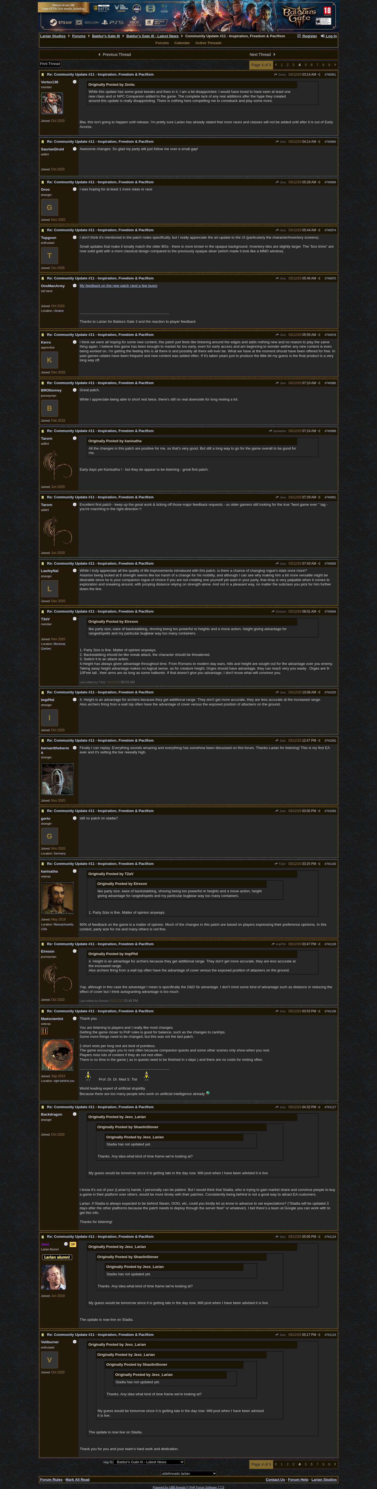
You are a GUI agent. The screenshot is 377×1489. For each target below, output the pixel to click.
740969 (331, 182)
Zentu (280, 74)
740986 (331, 383)
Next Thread (263, 54)
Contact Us (275, 1479)
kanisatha (277, 431)
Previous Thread (114, 54)
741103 (331, 944)
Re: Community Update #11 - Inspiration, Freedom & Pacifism (100, 74)
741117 (331, 1107)
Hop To (108, 1462)
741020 (331, 692)
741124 (331, 1236)
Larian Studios (53, 36)
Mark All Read (78, 1479)
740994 (331, 611)
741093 (331, 811)
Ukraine (59, 310)
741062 (331, 740)
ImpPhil (278, 944)
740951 (331, 74)
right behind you (64, 1080)
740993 (331, 563)
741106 (331, 1011)
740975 (331, 278)
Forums (79, 36)
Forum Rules (51, 1479)
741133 (331, 1334)
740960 (331, 141)
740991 (331, 497)
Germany (60, 853)
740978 (331, 334)
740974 (331, 230)
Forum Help (298, 1479)
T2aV (280, 863)
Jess (280, 141)
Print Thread (50, 64)
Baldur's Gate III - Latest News (152, 36)
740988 (331, 431)
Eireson (278, 611)
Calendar (182, 43)
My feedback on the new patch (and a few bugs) (119, 286)
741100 (331, 863)
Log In (328, 36)
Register (307, 36)
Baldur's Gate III (106, 36)
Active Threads (208, 43)
